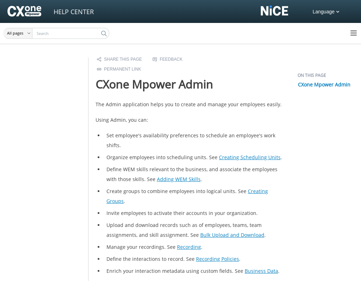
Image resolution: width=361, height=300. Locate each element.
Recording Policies (217, 259)
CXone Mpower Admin (324, 84)
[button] (18, 33)
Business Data (261, 271)
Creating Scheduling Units (250, 157)
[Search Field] (56, 33)
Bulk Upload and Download (232, 235)
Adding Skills (179, 179)
